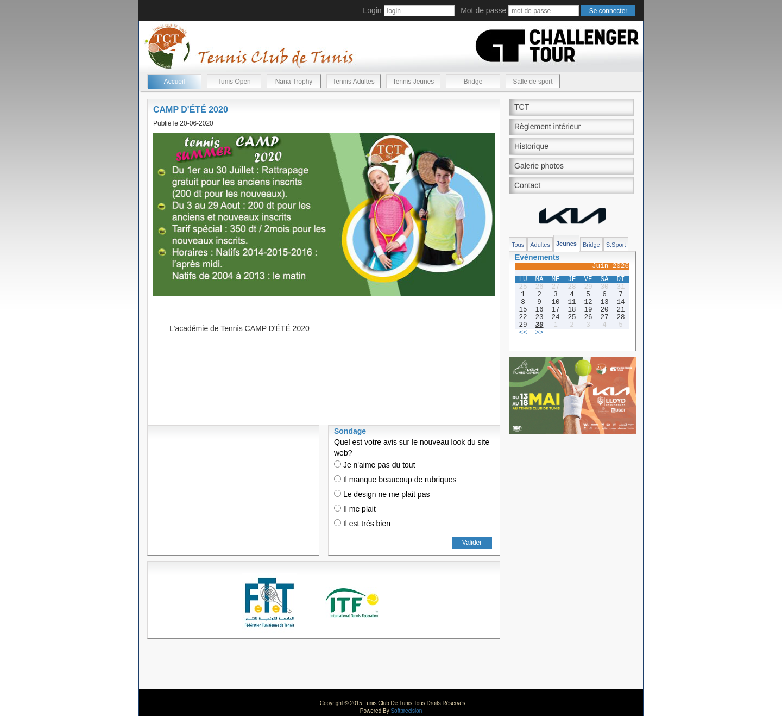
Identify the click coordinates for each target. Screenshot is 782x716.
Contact (527, 185)
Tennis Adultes (353, 81)
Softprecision (406, 711)
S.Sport (616, 244)
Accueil (174, 81)
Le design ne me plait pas (382, 494)
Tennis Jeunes (413, 81)
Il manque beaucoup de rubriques (395, 479)
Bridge (473, 81)
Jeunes (566, 243)
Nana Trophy (294, 81)
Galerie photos (539, 165)
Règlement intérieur (547, 126)
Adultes (540, 244)
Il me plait (355, 509)
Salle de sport (532, 81)
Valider (472, 542)
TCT (521, 107)
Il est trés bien (362, 523)
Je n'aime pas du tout (374, 464)
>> (539, 333)
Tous (518, 244)
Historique (531, 146)
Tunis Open (234, 81)
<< (523, 333)
